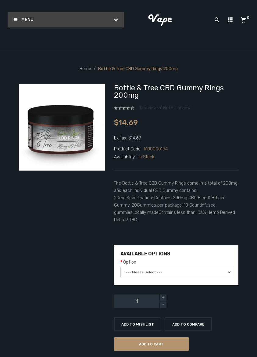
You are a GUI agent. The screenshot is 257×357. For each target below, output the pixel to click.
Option (129, 262)
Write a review (177, 107)
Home (85, 68)
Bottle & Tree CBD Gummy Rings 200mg (138, 68)
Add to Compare (188, 324)
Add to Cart (151, 344)
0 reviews (149, 107)
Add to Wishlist (137, 324)
